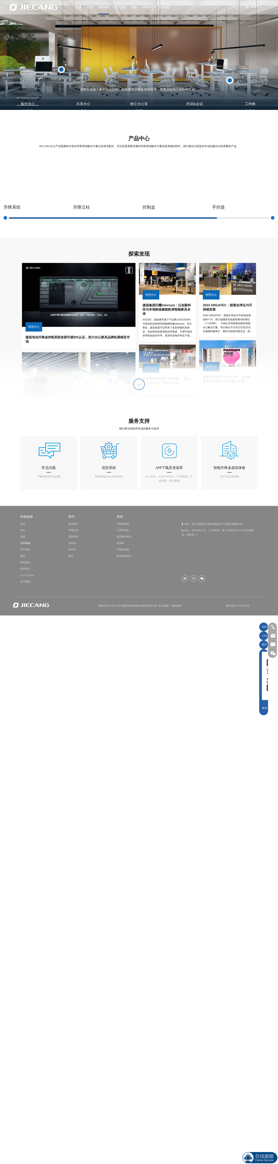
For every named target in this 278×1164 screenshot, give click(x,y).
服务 (134, 7)
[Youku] (193, 551)
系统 (22, 510)
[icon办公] (229, 423)
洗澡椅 (120, 516)
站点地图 (164, 579)
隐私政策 (177, 579)
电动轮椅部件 (124, 529)
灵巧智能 (25, 555)
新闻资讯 (25, 535)
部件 (22, 503)
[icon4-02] (108, 423)
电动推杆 (73, 497)
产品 (90, 7)
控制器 (72, 516)
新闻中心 (148, 7)
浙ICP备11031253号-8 (237, 579)
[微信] (202, 551)
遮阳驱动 (73, 510)
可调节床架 (123, 503)
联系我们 (164, 7)
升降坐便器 (123, 522)
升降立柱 (73, 503)
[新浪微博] (185, 551)
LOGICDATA (27, 548)
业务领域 (103, 7)
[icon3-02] (169, 423)
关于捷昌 (120, 7)
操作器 (72, 522)
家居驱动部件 (124, 510)
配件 (70, 529)
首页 (79, 7)
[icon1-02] (48, 423)
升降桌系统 (123, 497)
